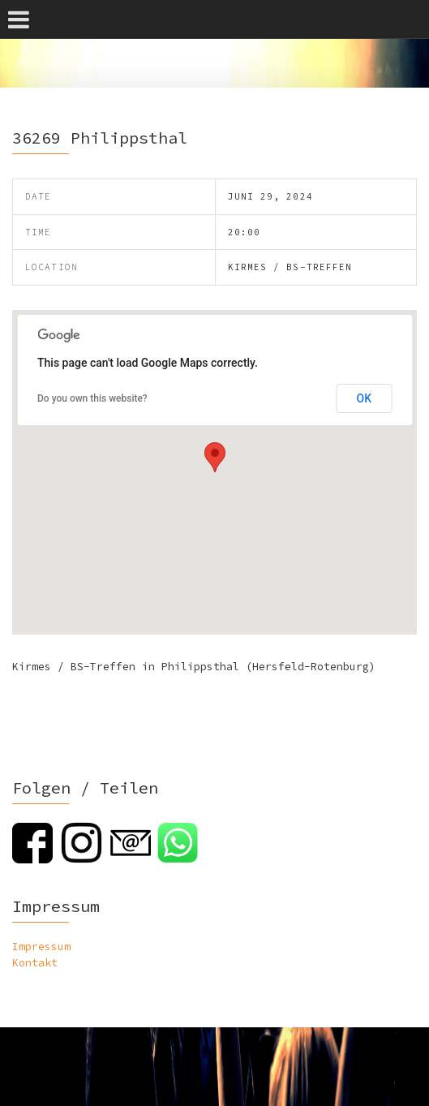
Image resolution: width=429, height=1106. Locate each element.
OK (364, 398)
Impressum (41, 946)
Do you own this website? (92, 398)
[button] (214, 457)
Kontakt (35, 963)
